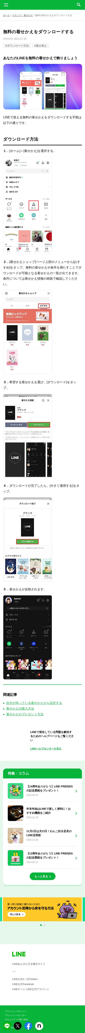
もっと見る (41, 876)
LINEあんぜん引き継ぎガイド (29, 963)
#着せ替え (40, 45)
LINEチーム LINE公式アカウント (30, 989)
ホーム (6, 15)
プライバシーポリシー (15, 1011)
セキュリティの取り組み (16, 1019)
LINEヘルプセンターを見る (45, 748)
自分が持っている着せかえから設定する (34, 703)
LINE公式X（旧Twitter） (26, 979)
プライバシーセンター (15, 1015)
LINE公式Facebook (23, 984)
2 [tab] (45, 925)
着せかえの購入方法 (20, 708)
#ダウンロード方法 (17, 45)
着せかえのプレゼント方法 (24, 714)
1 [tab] (41, 925)
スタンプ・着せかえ (22, 15)
